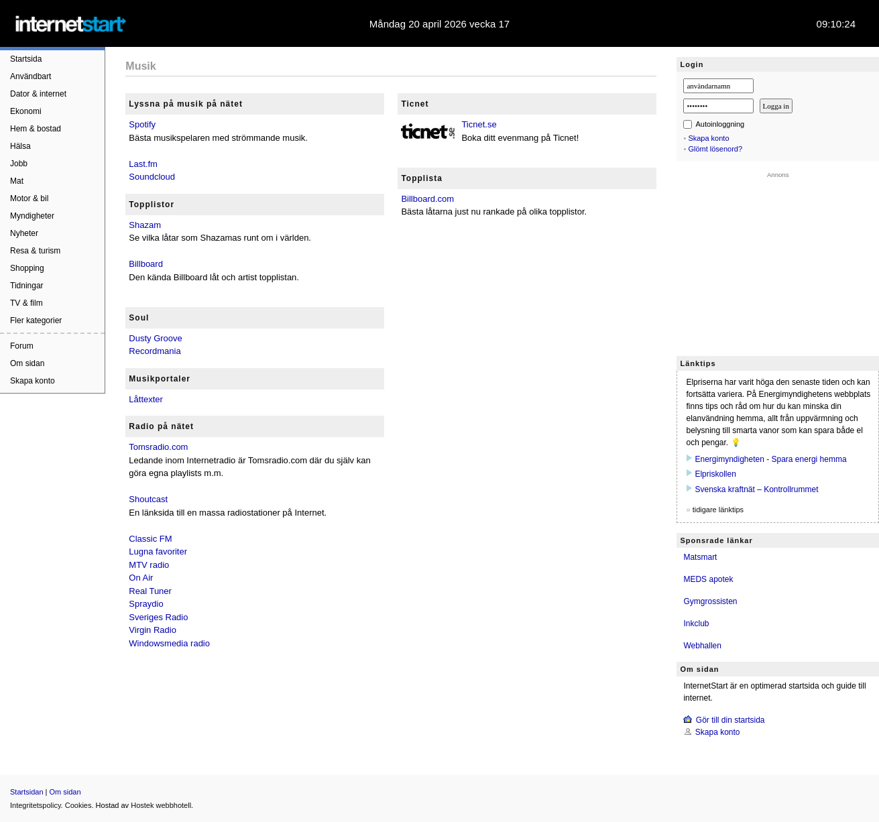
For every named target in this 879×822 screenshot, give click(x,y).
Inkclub (696, 623)
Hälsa (20, 146)
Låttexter (146, 399)
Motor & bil (29, 198)
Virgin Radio (152, 630)
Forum (22, 346)
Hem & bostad (35, 128)
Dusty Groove (155, 338)
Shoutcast (148, 499)
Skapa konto (32, 381)
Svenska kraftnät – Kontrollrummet (756, 489)
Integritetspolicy (35, 805)
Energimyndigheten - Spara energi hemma (770, 459)
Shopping (27, 268)
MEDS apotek (708, 579)
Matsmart (700, 557)
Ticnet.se (478, 124)
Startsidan (27, 792)
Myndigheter (32, 216)
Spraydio (146, 604)
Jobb (18, 163)
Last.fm (143, 164)
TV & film (26, 303)
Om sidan (27, 363)
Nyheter (24, 233)
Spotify (142, 124)
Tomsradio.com (158, 447)
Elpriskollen (715, 474)
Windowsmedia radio (169, 643)
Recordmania (154, 351)
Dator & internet (38, 94)
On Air (141, 578)
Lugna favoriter (158, 551)
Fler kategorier (36, 320)
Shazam (145, 225)
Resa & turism (35, 250)
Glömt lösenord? (715, 149)
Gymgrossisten (710, 601)
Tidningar (27, 285)
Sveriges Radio (158, 617)
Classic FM (150, 539)
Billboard (146, 264)
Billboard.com (427, 199)
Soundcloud (152, 177)
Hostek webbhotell (161, 805)
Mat (16, 181)
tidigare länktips (718, 510)
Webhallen (702, 645)
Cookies (78, 805)
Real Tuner (150, 591)
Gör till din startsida (730, 720)
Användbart (30, 76)
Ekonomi (26, 111)
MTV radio (149, 565)
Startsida (26, 59)
